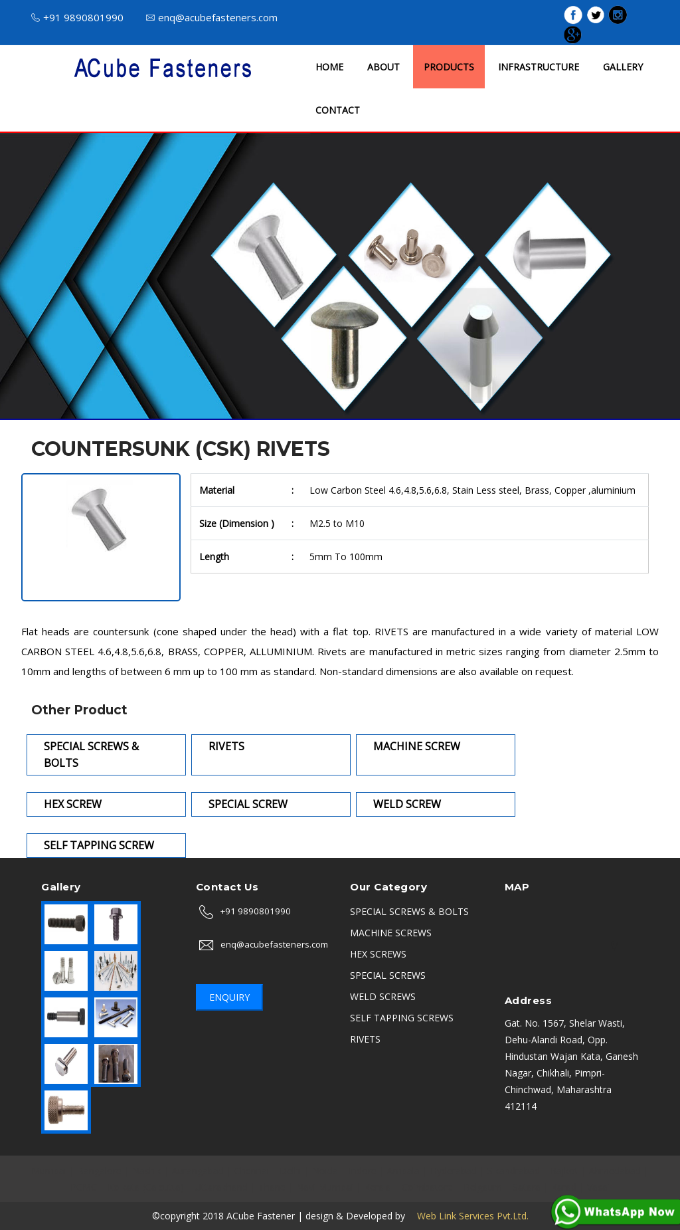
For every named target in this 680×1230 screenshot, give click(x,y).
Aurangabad (198, 1170)
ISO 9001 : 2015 (469, 16)
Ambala (403, 1170)
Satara (527, 1187)
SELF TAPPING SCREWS (402, 1017)
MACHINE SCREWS (391, 932)
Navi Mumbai (324, 1187)
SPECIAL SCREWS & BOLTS (409, 911)
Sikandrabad (513, 1170)
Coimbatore (427, 1187)
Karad (563, 1187)
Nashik (146, 1170)
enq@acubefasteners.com (212, 17)
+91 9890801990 (77, 17)
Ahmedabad (615, 1170)
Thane (272, 1187)
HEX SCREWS (378, 954)
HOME (329, 66)
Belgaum (483, 1187)
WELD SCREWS (383, 996)
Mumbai (48, 1170)
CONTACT (337, 110)
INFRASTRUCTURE (538, 66)
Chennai (251, 1170)
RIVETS (365, 1039)
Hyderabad (453, 1170)
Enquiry (229, 997)
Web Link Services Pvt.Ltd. (468, 1215)
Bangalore (99, 1170)
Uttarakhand (221, 1187)
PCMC (83, 1187)
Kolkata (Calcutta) (146, 1187)
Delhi (290, 1170)
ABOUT (383, 66)
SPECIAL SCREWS (388, 975)
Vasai (598, 1187)
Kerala (377, 1187)
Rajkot (564, 1170)
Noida (325, 1170)
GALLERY (623, 66)
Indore (363, 1170)
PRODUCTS (449, 66)
